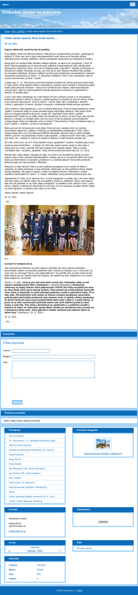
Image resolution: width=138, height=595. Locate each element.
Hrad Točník (15, 459)
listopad (31, 550)
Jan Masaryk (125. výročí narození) (27, 468)
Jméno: (7, 350)
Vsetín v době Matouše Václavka (25, 501)
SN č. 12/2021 (18, 31)
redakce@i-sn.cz (17, 531)
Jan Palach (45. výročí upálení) (24, 473)
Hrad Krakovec (16, 454)
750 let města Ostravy (20, 445)
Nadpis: (7, 356)
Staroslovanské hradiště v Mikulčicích (28, 487)
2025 (39, 550)
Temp (11, 492)
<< (9, 550)
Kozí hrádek (15, 478)
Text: (5, 362)
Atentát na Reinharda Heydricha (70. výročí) (31, 450)
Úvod (6, 31)
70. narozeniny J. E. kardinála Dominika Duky (32, 440)
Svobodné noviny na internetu (31, 12)
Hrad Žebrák (15, 464)
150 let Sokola (16, 436)
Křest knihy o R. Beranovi (22, 482)
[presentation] (69, 388)
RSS (80, 590)
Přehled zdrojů (84, 548)
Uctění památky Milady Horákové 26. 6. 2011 (32, 496)
